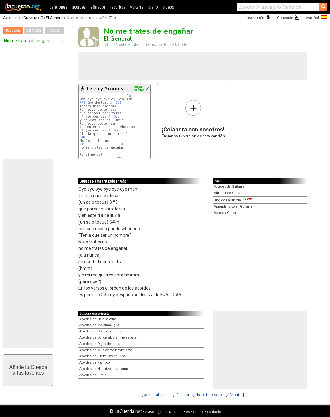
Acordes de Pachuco (94, 362)
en (195, 411)
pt (202, 411)
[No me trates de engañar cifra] (219, 394)
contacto (214, 411)
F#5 (82, 103)
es (188, 411)
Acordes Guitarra (227, 213)
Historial (54, 31)
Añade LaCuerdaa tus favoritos (28, 369)
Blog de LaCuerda (233, 200)
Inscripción (255, 17)
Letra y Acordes (105, 89)
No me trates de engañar (28, 40)
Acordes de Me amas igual (99, 325)
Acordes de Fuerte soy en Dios (102, 356)
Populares (13, 31)
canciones (58, 7)
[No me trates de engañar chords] (168, 394)
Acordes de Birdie (92, 375)
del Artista (33, 31)
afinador (97, 7)
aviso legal (153, 411)
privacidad (174, 411)
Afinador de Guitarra (229, 193)
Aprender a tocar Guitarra (233, 206)
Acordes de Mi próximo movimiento (105, 350)
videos (168, 7)
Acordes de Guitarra (20, 17)
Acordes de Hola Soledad (98, 319)
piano (153, 7)
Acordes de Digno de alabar (100, 344)
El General (54, 17)
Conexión (285, 17)
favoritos (117, 7)
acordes (79, 7)
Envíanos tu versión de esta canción (193, 118)
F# (82, 116)
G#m (129, 96)
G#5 (118, 103)
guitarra (136, 7)
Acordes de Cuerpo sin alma (100, 331)
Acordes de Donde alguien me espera (108, 338)
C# (82, 144)
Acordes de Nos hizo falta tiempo (104, 369)
